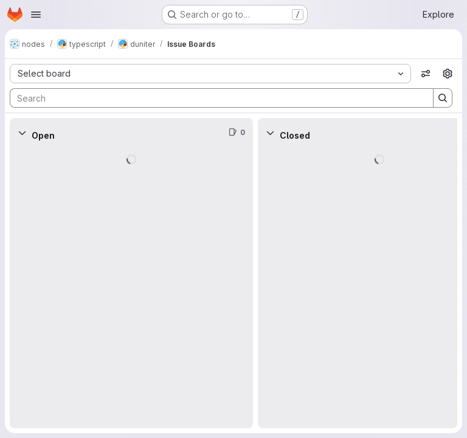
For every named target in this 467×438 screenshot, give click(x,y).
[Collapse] (22, 132)
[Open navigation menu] (36, 14)
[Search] (215, 98)
